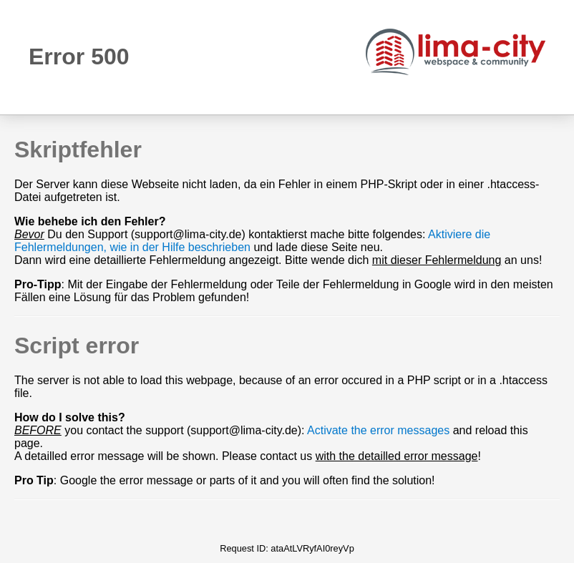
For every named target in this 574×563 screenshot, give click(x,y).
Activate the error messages (378, 430)
